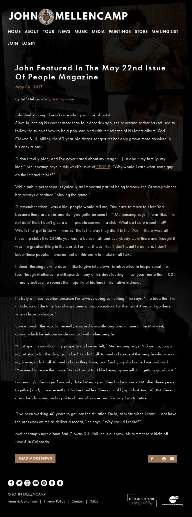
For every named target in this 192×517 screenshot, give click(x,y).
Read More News (35, 458)
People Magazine (58, 99)
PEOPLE (103, 166)
